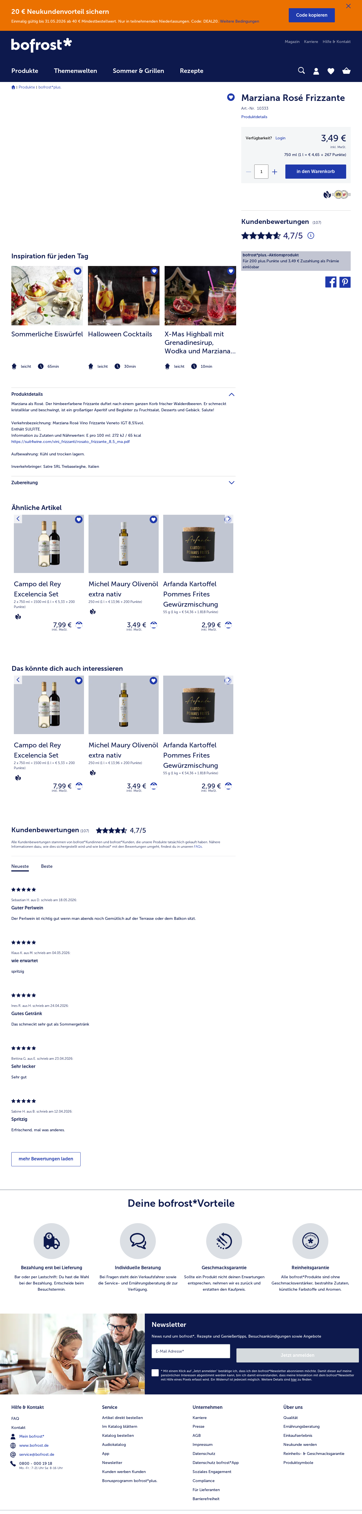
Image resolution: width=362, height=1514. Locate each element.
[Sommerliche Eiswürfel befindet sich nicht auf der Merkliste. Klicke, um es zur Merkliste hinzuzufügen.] (77, 272)
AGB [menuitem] (197, 1434)
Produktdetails (254, 116)
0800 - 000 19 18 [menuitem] (31, 1461)
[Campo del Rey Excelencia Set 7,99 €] (49, 584)
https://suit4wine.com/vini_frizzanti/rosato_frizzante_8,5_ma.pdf (70, 441)
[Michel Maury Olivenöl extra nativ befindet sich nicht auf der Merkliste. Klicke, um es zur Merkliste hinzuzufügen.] (153, 521)
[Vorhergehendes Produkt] (19, 521)
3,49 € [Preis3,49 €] (333, 138)
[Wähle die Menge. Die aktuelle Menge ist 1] (261, 172)
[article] (123, 307)
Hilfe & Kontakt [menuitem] (337, 41)
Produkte (27, 87)
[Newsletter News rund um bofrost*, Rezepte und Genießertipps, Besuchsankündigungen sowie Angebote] (253, 1357)
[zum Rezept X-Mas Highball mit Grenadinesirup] (200, 296)
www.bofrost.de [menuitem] (30, 1443)
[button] (312, 15)
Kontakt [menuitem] (18, 1425)
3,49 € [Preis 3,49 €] (132, 626)
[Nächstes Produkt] (227, 521)
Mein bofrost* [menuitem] (27, 1434)
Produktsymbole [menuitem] (298, 1461)
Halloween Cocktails (120, 334)
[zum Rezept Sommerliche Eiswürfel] (47, 296)
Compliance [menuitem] (204, 1479)
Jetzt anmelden (335, 1356)
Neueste (20, 871)
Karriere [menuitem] (311, 41)
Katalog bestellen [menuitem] (118, 1434)
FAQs (198, 852)
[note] (47, 366)
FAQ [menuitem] (15, 1416)
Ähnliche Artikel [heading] (37, 507)
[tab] (316, 71)
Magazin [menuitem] (292, 41)
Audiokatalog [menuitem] (114, 1443)
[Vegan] (327, 194)
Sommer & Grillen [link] (138, 71)
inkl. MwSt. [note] (60, 632)
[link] (62, 46)
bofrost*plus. (49, 87)
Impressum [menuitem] (203, 1443)
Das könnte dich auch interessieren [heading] (67, 671)
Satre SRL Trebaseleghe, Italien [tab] (55, 466)
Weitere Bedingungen (239, 21)
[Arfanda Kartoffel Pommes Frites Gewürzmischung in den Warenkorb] (226, 626)
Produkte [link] (24, 71)
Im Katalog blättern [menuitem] (119, 1425)
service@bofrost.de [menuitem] (32, 1452)
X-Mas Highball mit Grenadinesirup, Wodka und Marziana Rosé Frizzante (197, 342)
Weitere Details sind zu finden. (286, 1380)
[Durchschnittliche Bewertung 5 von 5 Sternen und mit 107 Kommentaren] (310, 235)
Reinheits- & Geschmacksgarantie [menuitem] (313, 1452)
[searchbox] (222, 70)
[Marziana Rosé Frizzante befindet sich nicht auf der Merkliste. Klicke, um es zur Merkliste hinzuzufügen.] (229, 99)
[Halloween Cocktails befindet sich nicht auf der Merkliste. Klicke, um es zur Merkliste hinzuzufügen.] (153, 272)
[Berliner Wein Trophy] (341, 194)
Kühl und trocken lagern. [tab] (48, 454)
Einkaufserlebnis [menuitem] (297, 1434)
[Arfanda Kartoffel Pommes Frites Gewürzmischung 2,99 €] (198, 584)
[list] (181, 1263)
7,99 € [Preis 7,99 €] (58, 626)
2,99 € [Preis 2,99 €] (207, 626)
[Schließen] (348, 6)
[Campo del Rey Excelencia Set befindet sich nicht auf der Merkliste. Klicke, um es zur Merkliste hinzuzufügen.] (78, 521)
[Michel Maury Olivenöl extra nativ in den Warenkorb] (151, 626)
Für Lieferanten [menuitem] (206, 1488)
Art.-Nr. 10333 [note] (254, 108)
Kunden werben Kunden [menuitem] (124, 1470)
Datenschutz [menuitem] (204, 1452)
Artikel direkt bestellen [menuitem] (122, 1416)
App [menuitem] (105, 1452)
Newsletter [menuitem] (112, 1461)
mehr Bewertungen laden (46, 1164)
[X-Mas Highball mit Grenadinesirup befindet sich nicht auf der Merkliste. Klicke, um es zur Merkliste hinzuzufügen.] (230, 272)
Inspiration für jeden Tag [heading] (49, 256)
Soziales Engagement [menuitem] (212, 1470)
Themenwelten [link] (75, 71)
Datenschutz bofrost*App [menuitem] (216, 1461)
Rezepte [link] (191, 71)
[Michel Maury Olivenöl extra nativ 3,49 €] (124, 584)
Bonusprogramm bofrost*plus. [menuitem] (130, 1479)
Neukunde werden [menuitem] (300, 1443)
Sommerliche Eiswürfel (47, 334)
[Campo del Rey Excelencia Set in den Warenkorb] (77, 626)
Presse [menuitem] (198, 1425)
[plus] (274, 172)
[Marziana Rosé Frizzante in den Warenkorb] (315, 172)
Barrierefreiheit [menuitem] (206, 1497)
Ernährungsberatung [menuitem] (301, 1425)
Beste (47, 871)
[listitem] (47, 318)
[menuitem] (24, 73)
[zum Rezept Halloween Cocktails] (123, 296)
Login (280, 138)
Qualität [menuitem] (290, 1416)
